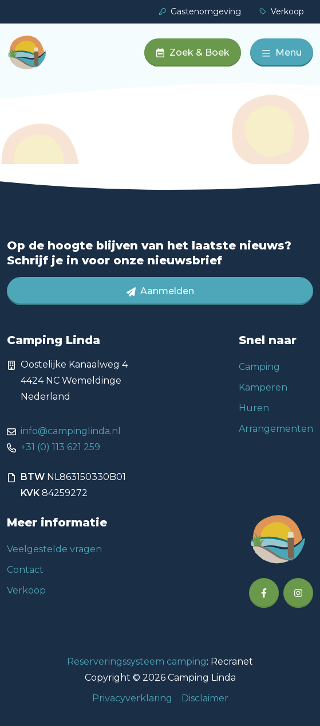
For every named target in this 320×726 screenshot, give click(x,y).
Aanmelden (160, 291)
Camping (259, 366)
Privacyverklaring (132, 698)
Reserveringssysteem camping (137, 661)
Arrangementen (276, 428)
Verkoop (281, 11)
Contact (25, 569)
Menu (282, 52)
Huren (254, 408)
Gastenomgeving (200, 11)
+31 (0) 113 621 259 (60, 447)
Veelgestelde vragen (54, 549)
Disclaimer (204, 698)
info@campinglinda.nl (71, 431)
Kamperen (263, 387)
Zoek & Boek (193, 52)
